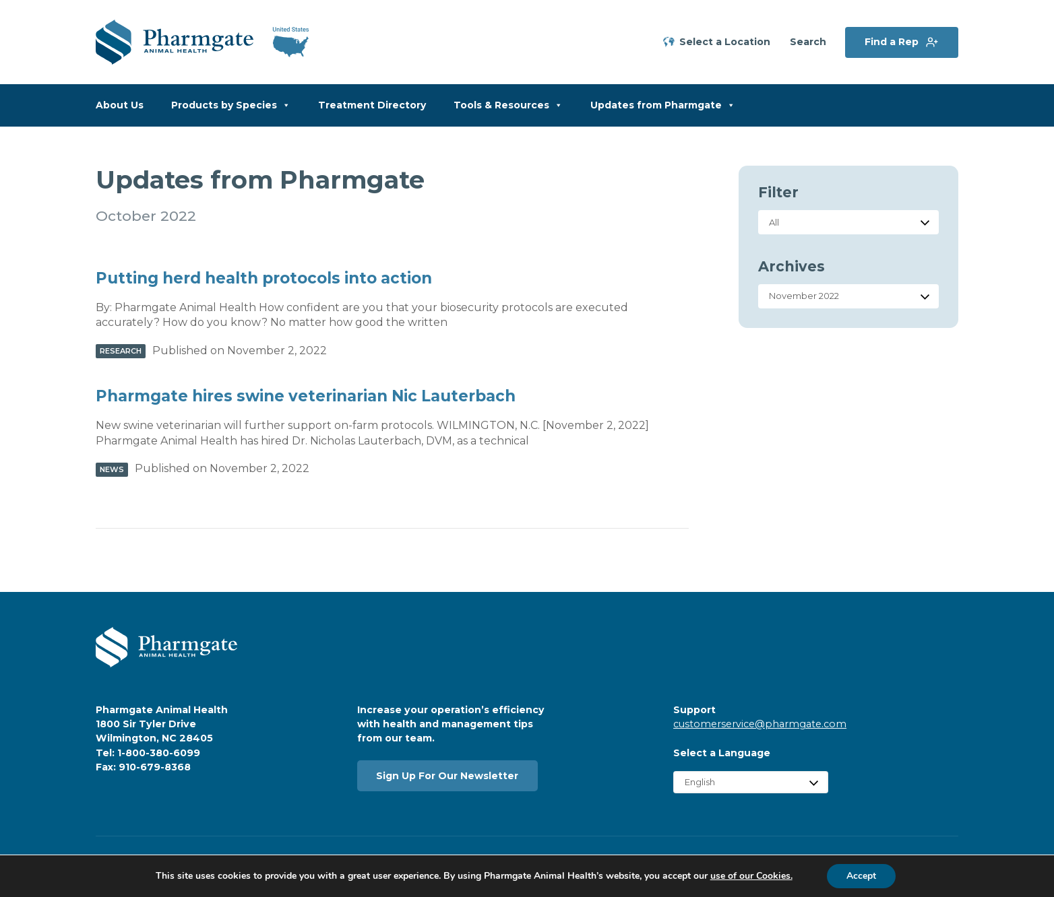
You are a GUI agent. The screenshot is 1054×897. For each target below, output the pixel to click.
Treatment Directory (372, 105)
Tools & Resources (508, 105)
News (112, 469)
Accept (861, 875)
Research (121, 351)
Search (808, 42)
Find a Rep (892, 42)
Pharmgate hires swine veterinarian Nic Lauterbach (306, 396)
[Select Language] (750, 782)
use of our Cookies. (751, 875)
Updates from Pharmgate (662, 105)
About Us (120, 105)
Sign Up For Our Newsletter (447, 776)
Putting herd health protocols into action (264, 278)
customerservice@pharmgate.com (759, 724)
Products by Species (230, 105)
